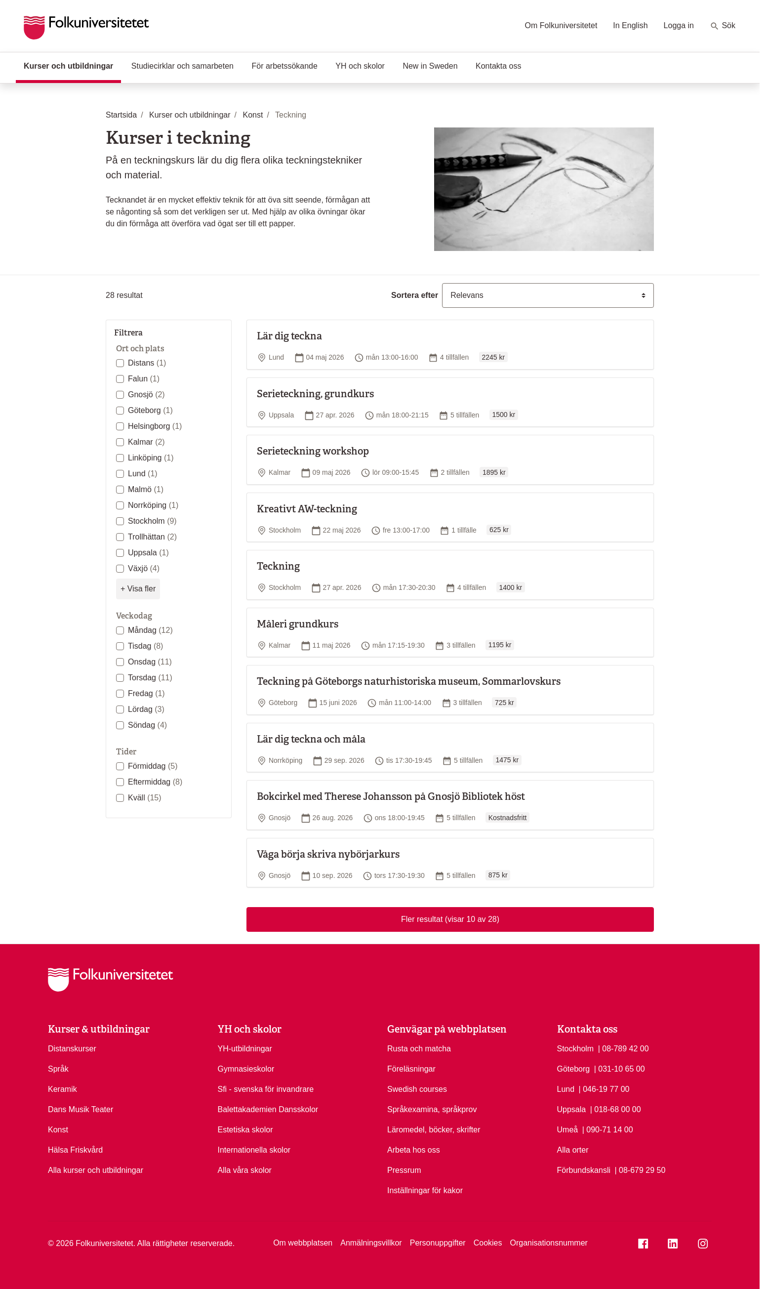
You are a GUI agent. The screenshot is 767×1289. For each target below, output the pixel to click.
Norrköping (153, 505)
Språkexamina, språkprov (432, 1109)
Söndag (147, 725)
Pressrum (404, 1170)
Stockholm (152, 521)
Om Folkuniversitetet (561, 25)
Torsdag (150, 677)
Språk (58, 1069)
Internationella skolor (254, 1150)
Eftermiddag (155, 782)
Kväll (144, 797)
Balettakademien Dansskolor (268, 1109)
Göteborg (150, 410)
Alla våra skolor (245, 1170)
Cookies (488, 1243)
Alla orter (573, 1150)
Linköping (151, 458)
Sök (722, 26)
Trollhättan (152, 537)
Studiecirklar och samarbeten (182, 66)
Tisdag (145, 646)
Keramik (62, 1089)
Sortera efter (414, 295)
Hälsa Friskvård (75, 1150)
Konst (58, 1129)
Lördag (146, 709)
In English (630, 25)
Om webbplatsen (302, 1243)
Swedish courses (417, 1089)
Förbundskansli (584, 1170)
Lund (143, 473)
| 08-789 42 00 (623, 1048)
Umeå (567, 1129)
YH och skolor (360, 66)
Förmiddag (152, 766)
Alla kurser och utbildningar (95, 1170)
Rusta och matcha (419, 1048)
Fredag (146, 693)
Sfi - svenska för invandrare (266, 1089)
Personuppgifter (438, 1243)
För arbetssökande (284, 66)
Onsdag (150, 662)
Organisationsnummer (548, 1243)
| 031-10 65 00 (619, 1068)
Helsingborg (155, 426)
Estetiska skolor (245, 1129)
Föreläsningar (411, 1069)
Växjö (144, 568)
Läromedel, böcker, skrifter (434, 1129)
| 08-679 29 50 (639, 1169)
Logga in (679, 25)
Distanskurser (72, 1048)
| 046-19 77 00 (604, 1088)
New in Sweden (430, 66)
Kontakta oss (499, 66)
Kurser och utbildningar (72, 65)
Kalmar (146, 442)
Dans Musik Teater (80, 1109)
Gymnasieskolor (246, 1069)
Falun (144, 378)
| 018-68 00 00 (615, 1109)
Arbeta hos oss (413, 1150)
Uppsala (148, 552)
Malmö (145, 489)
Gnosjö (146, 394)
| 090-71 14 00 (607, 1129)
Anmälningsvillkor (371, 1243)
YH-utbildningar (245, 1048)
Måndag (150, 630)
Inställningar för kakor (425, 1190)
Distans (147, 363)
